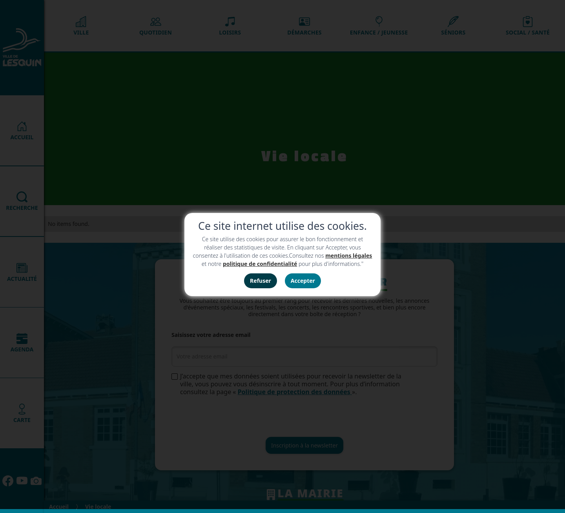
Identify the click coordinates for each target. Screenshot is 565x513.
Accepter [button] (303, 280)
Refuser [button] (260, 280)
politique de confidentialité (260, 263)
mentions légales (348, 255)
